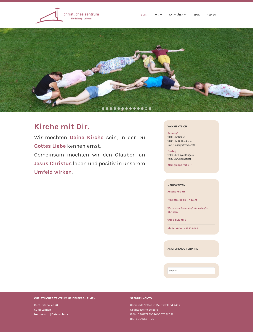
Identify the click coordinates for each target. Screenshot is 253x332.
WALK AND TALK (176, 220)
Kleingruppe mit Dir (179, 164)
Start (144, 14)
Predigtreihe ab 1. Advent (182, 199)
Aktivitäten (176, 14)
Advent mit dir (176, 191)
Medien (211, 14)
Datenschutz (59, 314)
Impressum (41, 314)
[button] (5, 70)
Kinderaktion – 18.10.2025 (182, 228)
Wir (157, 14)
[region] (126, 70)
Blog (196, 14)
